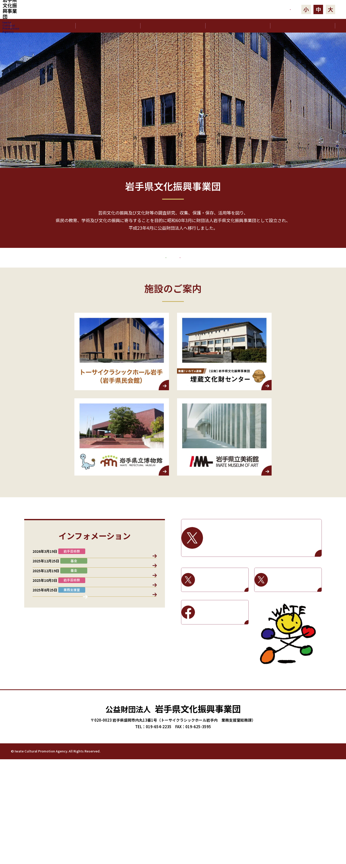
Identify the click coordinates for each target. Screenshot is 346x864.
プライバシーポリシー (286, 855)
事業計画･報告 (238, 25)
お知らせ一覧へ (94, 753)
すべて (44, 601)
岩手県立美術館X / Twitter (295, 629)
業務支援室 (69, 601)
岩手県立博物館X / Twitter (222, 629)
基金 (121, 601)
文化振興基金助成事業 (105, 295)
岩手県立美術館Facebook (222, 661)
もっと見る (173, 249)
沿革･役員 (173, 25)
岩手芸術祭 (250, 295)
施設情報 (143, 601)
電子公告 (302, 25)
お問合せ (264, 9)
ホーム (43, 25)
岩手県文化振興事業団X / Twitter (262, 587)
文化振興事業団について (107, 25)
